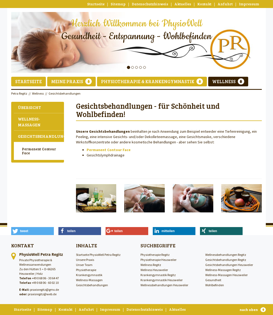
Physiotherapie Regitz (155, 255)
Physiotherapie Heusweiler (158, 260)
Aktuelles (182, 3)
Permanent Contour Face (39, 151)
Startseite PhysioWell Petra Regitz (98, 255)
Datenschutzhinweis (150, 3)
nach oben (253, 309)
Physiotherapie (86, 270)
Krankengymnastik (89, 275)
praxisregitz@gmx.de (44, 290)
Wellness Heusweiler (154, 270)
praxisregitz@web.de (42, 294)
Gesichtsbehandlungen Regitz (225, 260)
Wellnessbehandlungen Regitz (225, 255)
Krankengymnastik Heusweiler (161, 280)
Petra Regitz (19, 93)
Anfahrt (225, 3)
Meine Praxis (71, 81)
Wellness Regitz (150, 265)
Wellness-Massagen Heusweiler (226, 275)
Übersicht (29, 107)
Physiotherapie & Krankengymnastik (152, 81)
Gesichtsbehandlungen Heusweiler (229, 265)
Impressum (249, 3)
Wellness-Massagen (29, 121)
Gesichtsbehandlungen (41, 136)
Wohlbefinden (214, 285)
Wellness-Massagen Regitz (223, 270)
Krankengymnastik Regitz (158, 275)
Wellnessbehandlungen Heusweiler (164, 285)
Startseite (96, 3)
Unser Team (84, 265)
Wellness (228, 81)
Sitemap (118, 3)
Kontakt (204, 3)
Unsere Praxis (85, 260)
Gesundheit (213, 280)
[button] (32, 231)
